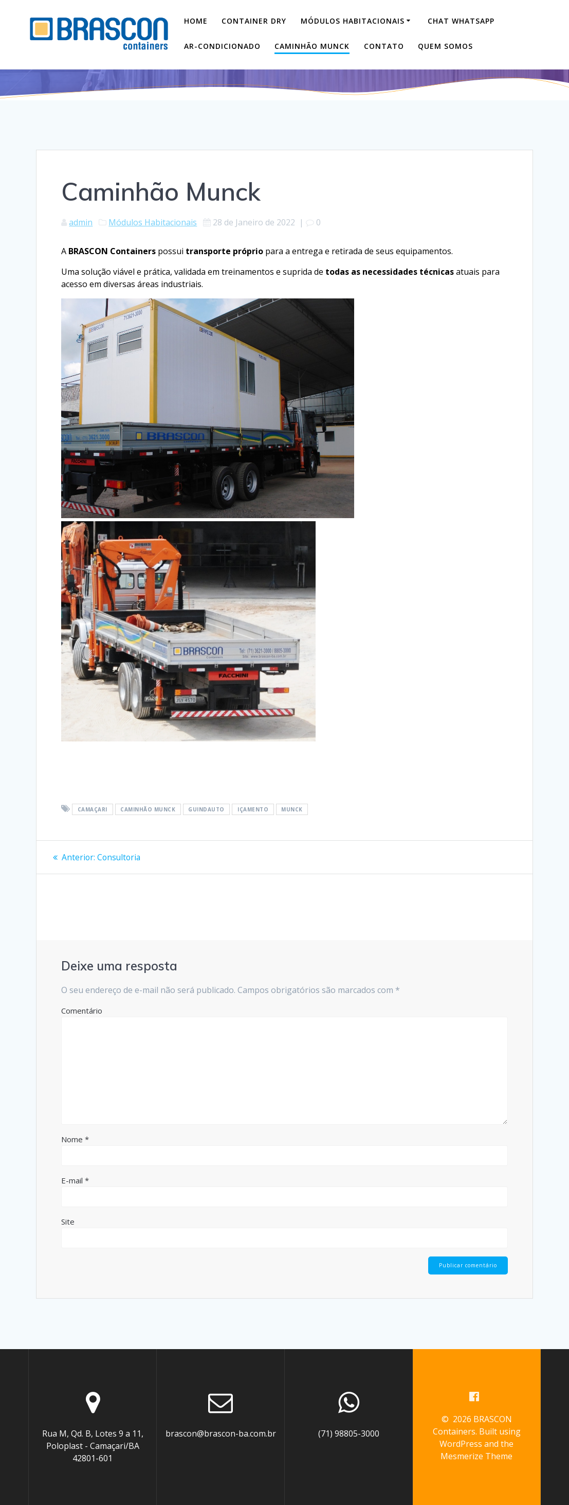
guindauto (206, 809)
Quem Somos (445, 46)
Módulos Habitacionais (353, 21)
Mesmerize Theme (476, 1456)
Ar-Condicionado (222, 46)
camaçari (92, 809)
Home (196, 21)
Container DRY (254, 21)
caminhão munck (147, 809)
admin (81, 222)
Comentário (81, 1010)
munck (292, 809)
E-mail (75, 1180)
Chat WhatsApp (461, 21)
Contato (384, 46)
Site (68, 1221)
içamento (252, 809)
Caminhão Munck (312, 46)
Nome (75, 1139)
